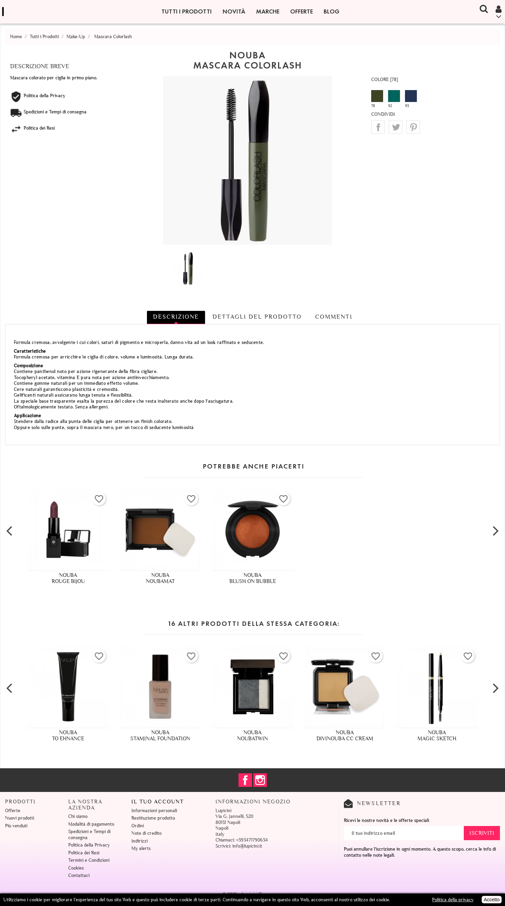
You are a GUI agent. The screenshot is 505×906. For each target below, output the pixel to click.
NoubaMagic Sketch (437, 735)
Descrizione (176, 316)
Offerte (301, 11)
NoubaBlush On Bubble (252, 578)
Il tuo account (157, 802)
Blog (331, 11)
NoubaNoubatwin (252, 735)
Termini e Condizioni (88, 860)
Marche (267, 11)
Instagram (260, 780)
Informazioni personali (154, 810)
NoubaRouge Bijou (68, 578)
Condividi (378, 127)
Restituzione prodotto (153, 818)
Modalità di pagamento (91, 824)
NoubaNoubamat (160, 578)
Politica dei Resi (83, 852)
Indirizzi (139, 841)
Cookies (76, 868)
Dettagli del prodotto (257, 316)
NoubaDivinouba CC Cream (345, 735)
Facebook (245, 780)
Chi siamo (77, 816)
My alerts (141, 848)
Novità (234, 11)
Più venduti (16, 825)
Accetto (492, 899)
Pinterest (413, 127)
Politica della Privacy (89, 845)
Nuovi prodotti (19, 818)
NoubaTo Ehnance (68, 735)
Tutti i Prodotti (186, 11)
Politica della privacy (453, 899)
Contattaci (79, 875)
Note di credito (146, 833)
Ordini (137, 825)
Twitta (395, 127)
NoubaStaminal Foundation (160, 735)
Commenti (333, 316)
